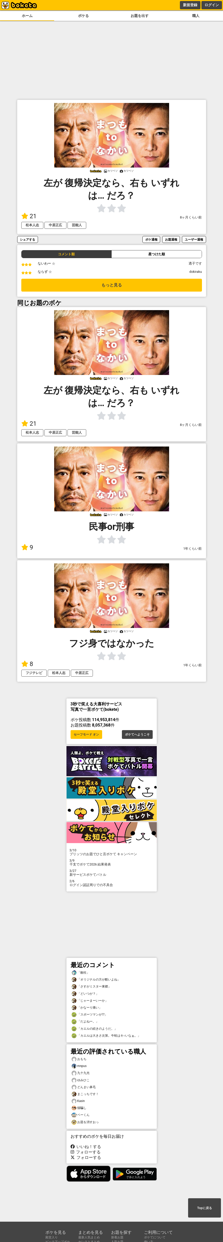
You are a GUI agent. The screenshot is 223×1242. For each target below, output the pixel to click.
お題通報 (171, 239)
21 (29, 216)
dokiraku (195, 272)
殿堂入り (51, 1237)
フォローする (86, 1152)
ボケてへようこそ (137, 734)
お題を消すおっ (85, 1122)
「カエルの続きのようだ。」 (94, 1028)
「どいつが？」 (85, 993)
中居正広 (55, 225)
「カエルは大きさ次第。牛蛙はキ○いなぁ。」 (106, 1035)
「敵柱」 (81, 972)
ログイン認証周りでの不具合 (112, 883)
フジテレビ (34, 673)
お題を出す (140, 16)
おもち (79, 1059)
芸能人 (77, 225)
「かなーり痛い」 (87, 1007)
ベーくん (81, 1115)
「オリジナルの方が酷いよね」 (96, 979)
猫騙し (79, 1108)
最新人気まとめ (89, 1237)
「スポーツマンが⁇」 (90, 1014)
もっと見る (111, 285)
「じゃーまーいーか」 (90, 1000)
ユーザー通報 (194, 239)
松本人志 (32, 225)
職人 (195, 16)
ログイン (212, 5)
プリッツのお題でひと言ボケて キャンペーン (112, 852)
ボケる (83, 16)
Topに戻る (204, 1208)
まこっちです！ (85, 1094)
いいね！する (86, 1146)
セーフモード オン (86, 734)
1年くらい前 (192, 548)
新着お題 (117, 1237)
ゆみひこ (81, 1080)
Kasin (78, 1101)
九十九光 (81, 1073)
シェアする (27, 239)
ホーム (27, 16)
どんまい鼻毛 (84, 1087)
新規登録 (190, 5)
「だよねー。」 (85, 1021)
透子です (195, 263)
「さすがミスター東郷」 (91, 986)
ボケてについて (155, 1237)
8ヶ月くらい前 (191, 217)
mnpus (79, 1066)
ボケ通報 (151, 239)
